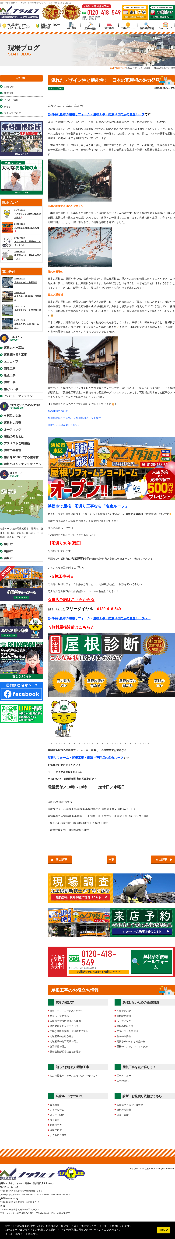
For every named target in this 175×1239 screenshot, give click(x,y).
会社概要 (54, 1104)
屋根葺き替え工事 (15, 354)
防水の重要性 (124, 1036)
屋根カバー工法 (14, 347)
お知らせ (9, 86)
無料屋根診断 (147, 26)
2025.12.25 (21, 310)
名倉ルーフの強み (59, 1016)
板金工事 (9, 375)
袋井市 (8, 551)
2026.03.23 (21, 241)
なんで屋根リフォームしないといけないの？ (74, 1075)
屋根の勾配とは (125, 1026)
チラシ (7, 106)
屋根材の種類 (124, 1016)
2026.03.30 (21, 213)
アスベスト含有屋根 (127, 1031)
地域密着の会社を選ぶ (62, 1036)
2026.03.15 (21, 255)
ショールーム (165, 26)
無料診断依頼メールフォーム (150, 961)
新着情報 (9, 93)
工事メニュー (128, 26)
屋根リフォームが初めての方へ (66, 1011)
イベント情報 (11, 100)
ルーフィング (124, 1021)
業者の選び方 (65, 1002)
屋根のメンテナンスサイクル (132, 1046)
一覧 (111, 859)
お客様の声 (56, 1125)
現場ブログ (56, 1130)
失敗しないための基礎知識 (48, 26)
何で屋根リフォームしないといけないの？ (16, 26)
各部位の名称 (124, 1011)
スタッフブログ (56, 88)
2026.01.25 (21, 282)
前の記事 (61, 859)
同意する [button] (163, 1230)
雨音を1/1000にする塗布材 (131, 1041)
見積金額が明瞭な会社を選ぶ (65, 1051)
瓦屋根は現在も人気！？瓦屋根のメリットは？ (74, 418)
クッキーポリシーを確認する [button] (21, 1234)
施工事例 (109, 26)
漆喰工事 (9, 368)
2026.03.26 (21, 227)
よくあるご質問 (58, 1135)
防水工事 (9, 382)
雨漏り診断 (123, 1114)
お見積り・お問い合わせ (130, 1104)
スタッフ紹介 (57, 1114)
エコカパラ (11, 361)
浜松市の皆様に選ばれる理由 (65, 1021)
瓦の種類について (58, 411)
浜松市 (8, 558)
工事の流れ (90, 26)
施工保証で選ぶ (58, 1046)
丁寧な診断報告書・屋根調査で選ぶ (69, 1031)
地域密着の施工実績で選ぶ (64, 1041)
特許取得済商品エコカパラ (64, 1026)
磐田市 (8, 544)
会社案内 (71, 26)
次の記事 (161, 859)
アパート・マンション (18, 396)
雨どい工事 (11, 389)
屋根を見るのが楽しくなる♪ (64, 425)
